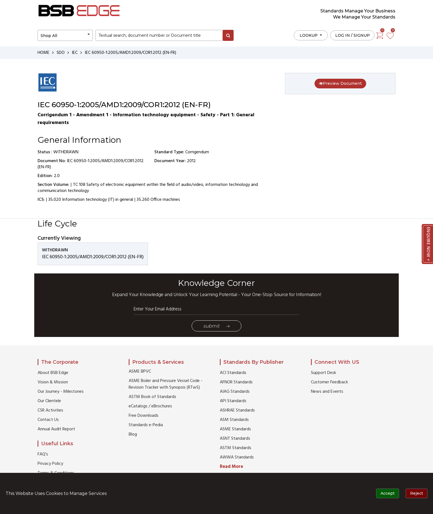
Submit (216, 326)
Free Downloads (144, 415)
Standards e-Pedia (146, 425)
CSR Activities (50, 410)
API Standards (233, 401)
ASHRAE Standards (237, 410)
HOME (43, 52)
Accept (388, 493)
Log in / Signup (352, 35)
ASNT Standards (235, 438)
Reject (416, 493)
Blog (133, 434)
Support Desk (323, 372)
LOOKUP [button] (309, 35)
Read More (231, 466)
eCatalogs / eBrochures (150, 406)
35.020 (54, 199)
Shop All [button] (49, 35)
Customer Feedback (329, 382)
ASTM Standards (235, 448)
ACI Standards (233, 372)
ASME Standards (235, 429)
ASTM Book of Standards (152, 396)
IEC (75, 52)
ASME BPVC (140, 371)
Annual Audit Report (56, 429)
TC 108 (79, 184)
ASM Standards (234, 419)
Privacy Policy (50, 463)
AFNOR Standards (236, 382)
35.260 (143, 199)
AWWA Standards (237, 457)
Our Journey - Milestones (61, 391)
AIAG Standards (235, 391)
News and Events (327, 391)
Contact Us (48, 419)
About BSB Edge (53, 372)
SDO (61, 52)
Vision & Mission (53, 382)
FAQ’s (43, 454)
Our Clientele (49, 401)
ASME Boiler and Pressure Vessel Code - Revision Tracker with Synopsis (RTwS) (165, 384)
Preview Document (340, 83)
